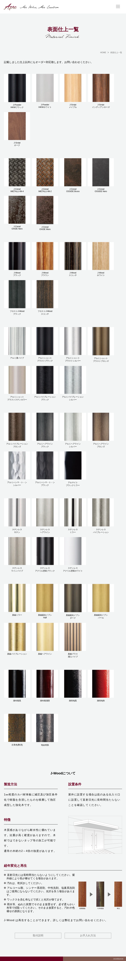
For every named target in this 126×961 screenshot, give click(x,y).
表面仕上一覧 (116, 52)
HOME (103, 52)
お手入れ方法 (88, 935)
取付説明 (38, 935)
